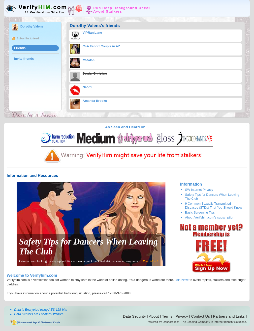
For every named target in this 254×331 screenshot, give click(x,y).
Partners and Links (229, 316)
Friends (20, 48)
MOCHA (89, 60)
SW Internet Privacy (199, 190)
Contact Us (200, 316)
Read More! (150, 261)
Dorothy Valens (31, 26)
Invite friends (24, 58)
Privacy (181, 316)
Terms (167, 316)
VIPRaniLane (92, 32)
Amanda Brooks (95, 101)
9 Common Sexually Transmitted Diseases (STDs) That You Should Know (213, 205)
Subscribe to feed (28, 38)
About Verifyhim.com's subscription (209, 217)
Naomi (87, 87)
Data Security (134, 316)
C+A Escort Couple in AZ (101, 46)
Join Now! (182, 280)
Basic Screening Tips (200, 212)
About (154, 316)
